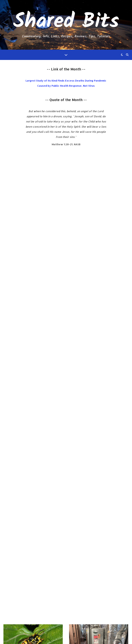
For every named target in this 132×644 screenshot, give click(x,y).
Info (6, 200)
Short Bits (11, 337)
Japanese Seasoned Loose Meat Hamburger (96, 350)
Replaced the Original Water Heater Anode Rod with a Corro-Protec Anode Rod (98, 221)
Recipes (74, 337)
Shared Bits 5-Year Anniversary (98, 469)
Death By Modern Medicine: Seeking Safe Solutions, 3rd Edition (66, 617)
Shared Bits (66, 21)
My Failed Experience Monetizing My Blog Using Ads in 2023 (31, 480)
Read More (16, 269)
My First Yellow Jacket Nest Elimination (28, 213)
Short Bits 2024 (27, 343)
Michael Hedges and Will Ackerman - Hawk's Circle (66, 592)
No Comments (30, 228)
